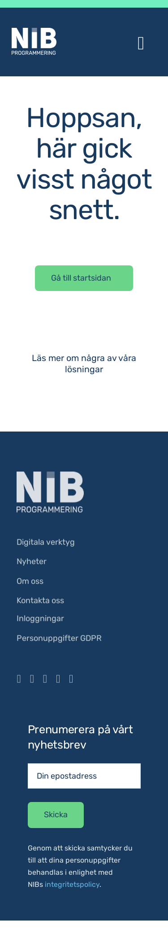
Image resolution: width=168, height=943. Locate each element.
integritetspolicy (72, 884)
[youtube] (45, 680)
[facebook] (19, 680)
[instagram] (32, 680)
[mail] (71, 680)
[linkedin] (58, 680)
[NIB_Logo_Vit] (50, 476)
